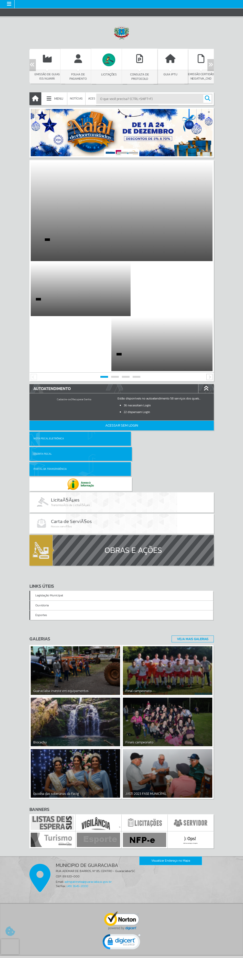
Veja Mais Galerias (191, 554)
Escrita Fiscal (135, 383)
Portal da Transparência (50, 399)
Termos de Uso (121, 949)
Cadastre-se (64, 344)
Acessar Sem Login (121, 370)
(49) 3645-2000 (77, 802)
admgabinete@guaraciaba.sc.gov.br (88, 798)
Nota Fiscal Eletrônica (49, 383)
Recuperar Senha (81, 344)
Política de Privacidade (122, 953)
